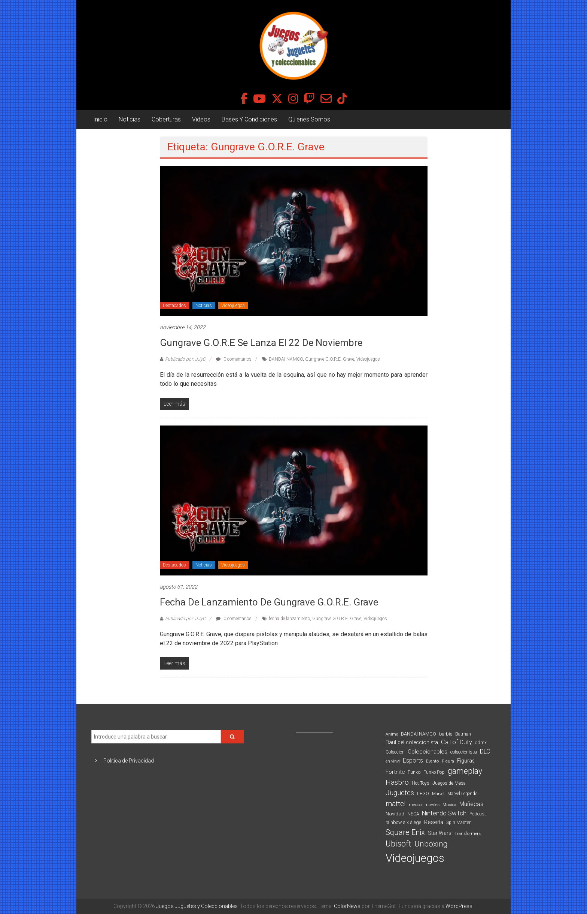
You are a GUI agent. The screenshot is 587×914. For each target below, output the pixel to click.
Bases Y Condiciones (249, 119)
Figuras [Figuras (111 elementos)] (466, 761)
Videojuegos (233, 305)
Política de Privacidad (128, 761)
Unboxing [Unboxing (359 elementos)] (431, 843)
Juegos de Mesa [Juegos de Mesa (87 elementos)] (449, 783)
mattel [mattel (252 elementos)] (396, 804)
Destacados (174, 305)
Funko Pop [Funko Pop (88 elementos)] (434, 772)
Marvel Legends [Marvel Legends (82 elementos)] (462, 793)
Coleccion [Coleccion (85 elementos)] (395, 752)
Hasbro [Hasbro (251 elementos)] (397, 782)
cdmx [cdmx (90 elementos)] (481, 742)
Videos (201, 119)
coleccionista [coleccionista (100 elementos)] (463, 752)
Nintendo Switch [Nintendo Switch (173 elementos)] (444, 813)
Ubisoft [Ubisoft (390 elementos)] (398, 843)
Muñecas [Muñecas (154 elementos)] (471, 804)
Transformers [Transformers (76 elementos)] (467, 833)
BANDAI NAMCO (286, 359)
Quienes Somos (309, 119)
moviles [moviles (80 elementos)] (432, 804)
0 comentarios (234, 359)
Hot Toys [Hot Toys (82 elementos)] (420, 783)
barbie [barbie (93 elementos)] (445, 734)
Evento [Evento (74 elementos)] (432, 761)
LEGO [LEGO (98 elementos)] (423, 793)
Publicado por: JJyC (185, 359)
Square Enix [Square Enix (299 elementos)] (405, 832)
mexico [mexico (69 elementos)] (415, 804)
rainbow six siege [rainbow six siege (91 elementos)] (403, 822)
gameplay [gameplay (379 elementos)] (465, 771)
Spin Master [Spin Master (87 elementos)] (458, 822)
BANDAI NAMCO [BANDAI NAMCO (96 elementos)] (418, 734)
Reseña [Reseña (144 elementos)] (433, 822)
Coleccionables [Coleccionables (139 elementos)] (427, 751)
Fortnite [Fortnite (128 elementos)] (395, 772)
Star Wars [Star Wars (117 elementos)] (439, 833)
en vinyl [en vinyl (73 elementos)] (393, 761)
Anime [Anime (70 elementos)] (392, 734)
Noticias (129, 119)
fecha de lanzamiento (289, 618)
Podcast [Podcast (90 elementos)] (477, 814)
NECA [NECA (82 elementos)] (413, 814)
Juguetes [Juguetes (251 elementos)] (400, 793)
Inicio (100, 119)
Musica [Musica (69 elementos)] (449, 804)
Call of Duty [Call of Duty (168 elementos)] (456, 742)
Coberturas (166, 119)
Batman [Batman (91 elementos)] (463, 734)
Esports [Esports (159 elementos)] (413, 760)
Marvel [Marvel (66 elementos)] (438, 793)
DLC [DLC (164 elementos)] (485, 751)
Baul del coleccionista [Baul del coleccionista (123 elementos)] (412, 742)
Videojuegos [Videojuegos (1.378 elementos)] (415, 858)
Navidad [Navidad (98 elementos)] (395, 814)
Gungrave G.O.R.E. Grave (329, 359)
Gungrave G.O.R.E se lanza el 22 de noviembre (261, 342)
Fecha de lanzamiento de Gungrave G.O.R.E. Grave (269, 602)
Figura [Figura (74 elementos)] (448, 761)
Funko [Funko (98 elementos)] (414, 772)
